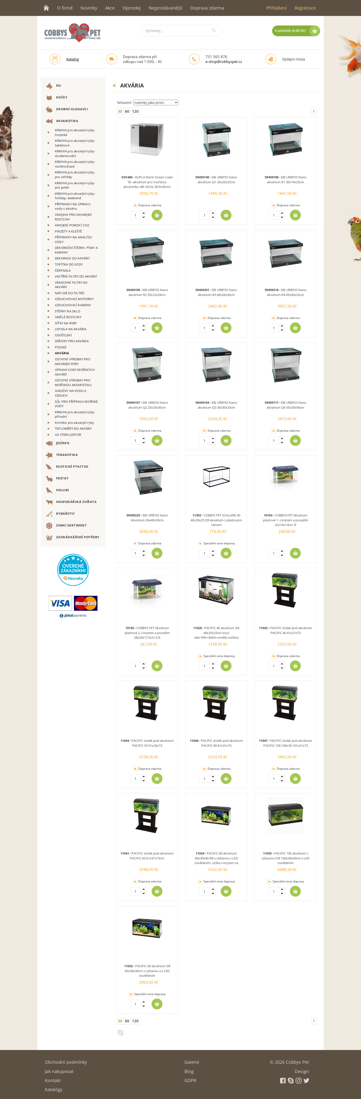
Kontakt (52, 1078)
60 (127, 111)
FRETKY (57, 478)
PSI (53, 86)
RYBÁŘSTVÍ (60, 514)
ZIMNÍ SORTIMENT (66, 525)
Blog (189, 1069)
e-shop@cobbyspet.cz (223, 61)
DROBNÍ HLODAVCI (67, 109)
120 (135, 111)
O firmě (65, 8)
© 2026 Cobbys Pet (289, 1060)
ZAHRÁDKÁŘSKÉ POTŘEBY (72, 537)
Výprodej (131, 8)
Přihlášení (276, 8)
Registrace (305, 8)
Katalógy (53, 1088)
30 (120, 111)
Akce (110, 8)
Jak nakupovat (59, 1069)
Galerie (191, 1060)
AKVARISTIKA (62, 121)
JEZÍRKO (57, 443)
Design (302, 1069)
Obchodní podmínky (66, 1060)
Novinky (89, 8)
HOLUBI (57, 490)
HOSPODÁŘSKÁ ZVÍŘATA (71, 502)
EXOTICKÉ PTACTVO (67, 467)
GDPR (190, 1078)
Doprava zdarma (207, 8)
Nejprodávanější (165, 8)
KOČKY (56, 97)
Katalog (72, 59)
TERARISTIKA (62, 455)
